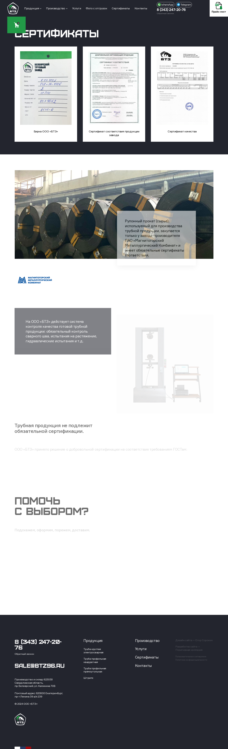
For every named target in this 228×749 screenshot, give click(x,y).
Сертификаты (121, 8)
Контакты (141, 8)
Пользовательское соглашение (190, 656)
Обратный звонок (165, 13)
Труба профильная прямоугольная (94, 670)
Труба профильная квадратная (94, 660)
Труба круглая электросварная (93, 650)
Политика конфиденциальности (191, 660)
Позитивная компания (188, 649)
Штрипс (88, 677)
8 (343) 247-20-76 (171, 9)
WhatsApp (165, 4)
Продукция (31, 8)
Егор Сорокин (203, 640)
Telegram (184, 4)
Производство (55, 8)
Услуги (76, 8)
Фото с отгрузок (96, 8)
